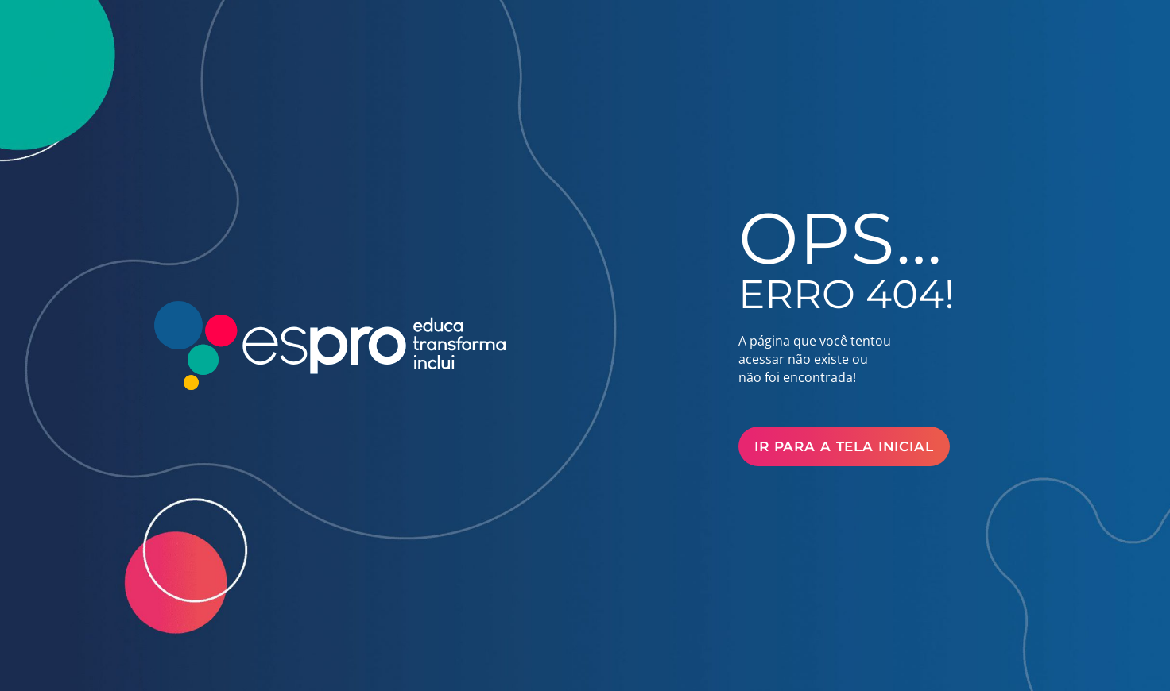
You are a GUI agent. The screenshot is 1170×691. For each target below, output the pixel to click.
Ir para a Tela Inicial (844, 446)
